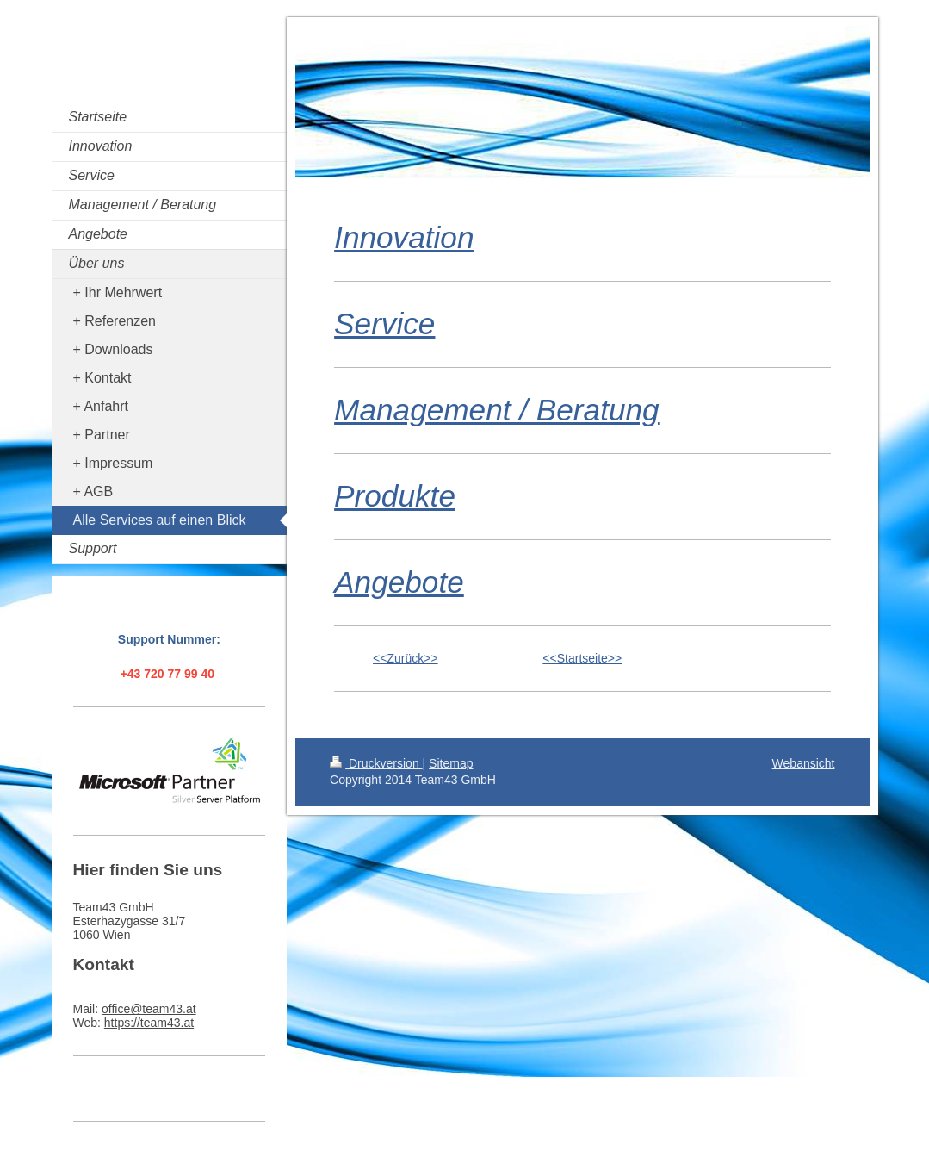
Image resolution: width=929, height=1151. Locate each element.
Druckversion (376, 763)
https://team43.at (149, 1023)
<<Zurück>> (405, 658)
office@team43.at (149, 1009)
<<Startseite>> (582, 658)
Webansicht (803, 763)
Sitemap (451, 763)
